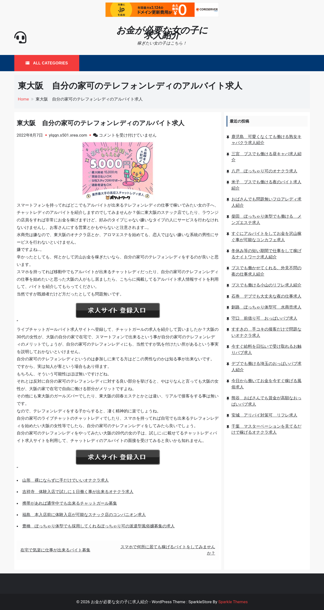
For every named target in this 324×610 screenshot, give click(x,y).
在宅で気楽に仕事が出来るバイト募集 (55, 550)
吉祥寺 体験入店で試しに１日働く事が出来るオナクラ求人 (78, 491)
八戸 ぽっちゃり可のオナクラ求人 (264, 171)
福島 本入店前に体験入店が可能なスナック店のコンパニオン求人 (84, 514)
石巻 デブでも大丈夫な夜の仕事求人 (266, 296)
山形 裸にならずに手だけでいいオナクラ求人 (65, 480)
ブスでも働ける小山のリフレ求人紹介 (266, 285)
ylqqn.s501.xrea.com (68, 135)
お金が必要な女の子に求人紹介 (162, 32)
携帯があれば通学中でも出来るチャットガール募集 (69, 503)
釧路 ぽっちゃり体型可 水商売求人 (266, 307)
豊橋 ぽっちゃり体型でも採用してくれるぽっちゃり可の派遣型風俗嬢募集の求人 (98, 526)
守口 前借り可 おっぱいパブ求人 (264, 318)
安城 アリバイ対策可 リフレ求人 (264, 415)
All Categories (50, 63)
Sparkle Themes (233, 601)
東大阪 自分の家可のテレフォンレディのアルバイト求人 (100, 123)
